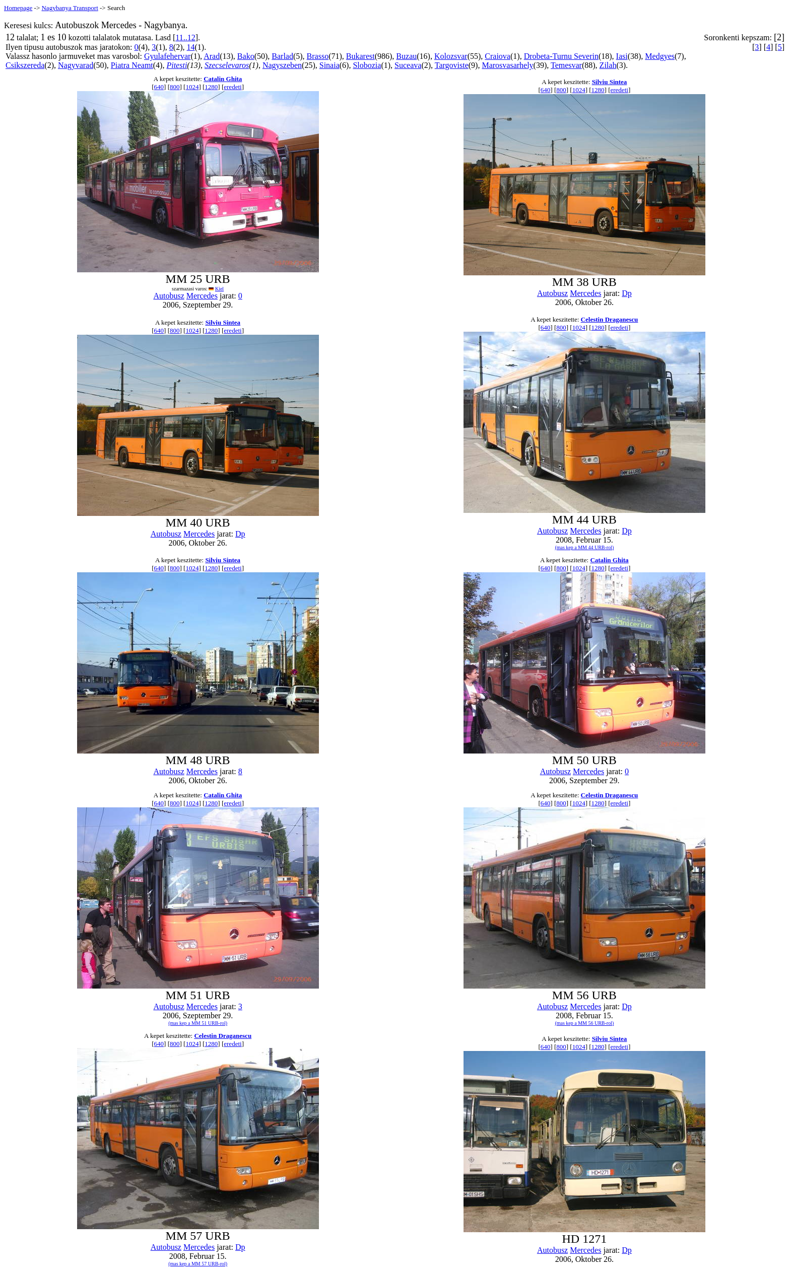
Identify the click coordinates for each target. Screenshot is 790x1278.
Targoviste (452, 65)
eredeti (232, 87)
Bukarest (360, 56)
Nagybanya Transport (69, 8)
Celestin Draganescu (609, 319)
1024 (192, 87)
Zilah (608, 65)
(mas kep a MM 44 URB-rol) (584, 547)
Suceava (407, 65)
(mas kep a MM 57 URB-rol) (197, 1263)
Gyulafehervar (167, 56)
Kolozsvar (451, 56)
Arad (212, 56)
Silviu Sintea (609, 82)
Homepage (18, 8)
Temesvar (566, 65)
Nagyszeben (282, 65)
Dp (627, 293)
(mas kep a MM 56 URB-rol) (584, 1023)
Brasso (318, 56)
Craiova (497, 56)
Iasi (622, 56)
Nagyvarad (75, 65)
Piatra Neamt (132, 65)
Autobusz (168, 295)
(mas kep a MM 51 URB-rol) (197, 1023)
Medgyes (660, 56)
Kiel (219, 288)
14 (190, 47)
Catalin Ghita (223, 79)
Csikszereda (25, 65)
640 (159, 87)
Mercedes (202, 295)
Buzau (406, 56)
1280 (211, 87)
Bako (245, 56)
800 (175, 87)
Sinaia (329, 65)
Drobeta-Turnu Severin (561, 56)
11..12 (185, 37)
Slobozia (367, 65)
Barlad (282, 56)
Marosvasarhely (507, 65)
